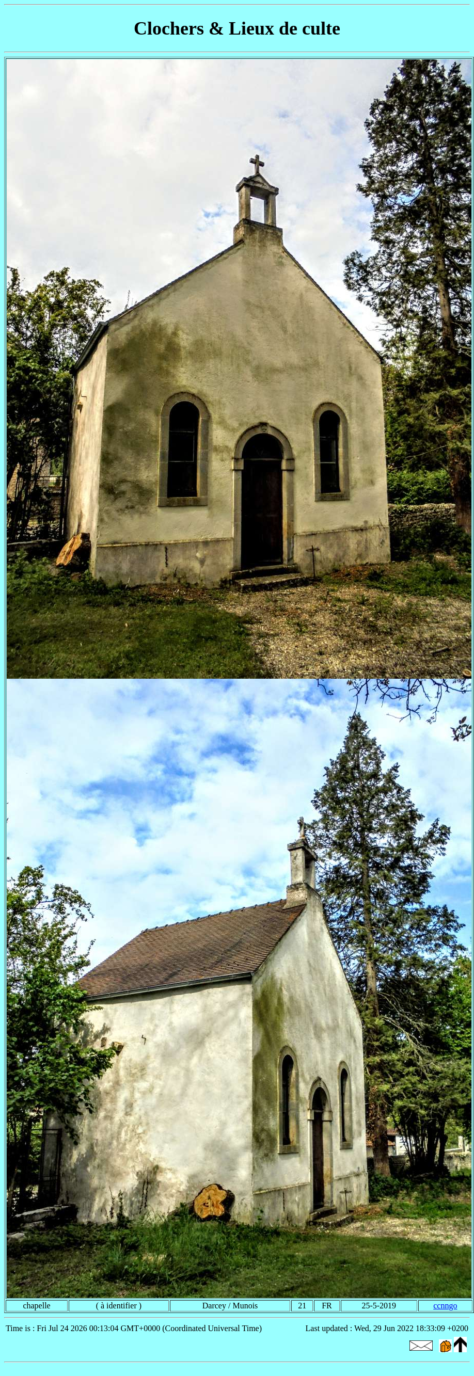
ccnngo (445, 1305)
